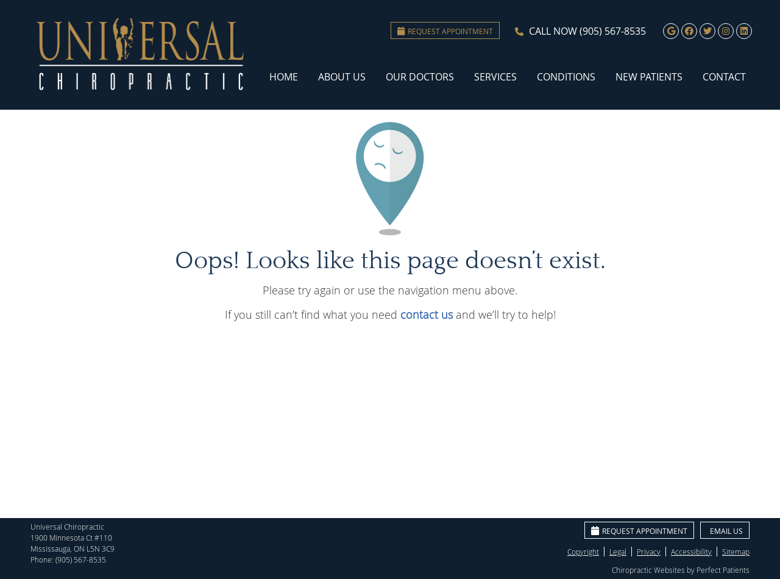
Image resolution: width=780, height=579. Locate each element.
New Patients (648, 76)
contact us (426, 314)
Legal (617, 551)
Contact (724, 76)
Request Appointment (445, 31)
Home (283, 76)
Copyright (583, 551)
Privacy (649, 551)
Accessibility (691, 551)
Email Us (726, 531)
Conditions (566, 76)
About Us (342, 76)
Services (495, 76)
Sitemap (736, 551)
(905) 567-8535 (613, 31)
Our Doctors (420, 76)
